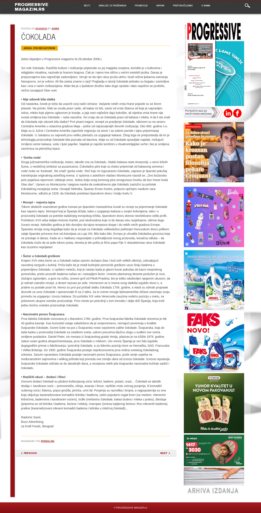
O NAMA (205, 5)
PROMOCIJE (141, 5)
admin (55, 29)
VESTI (87, 5)
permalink (48, 441)
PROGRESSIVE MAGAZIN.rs (31, 7)
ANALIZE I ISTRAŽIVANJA (112, 5)
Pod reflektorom (44, 48)
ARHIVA (160, 5)
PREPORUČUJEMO (183, 5)
